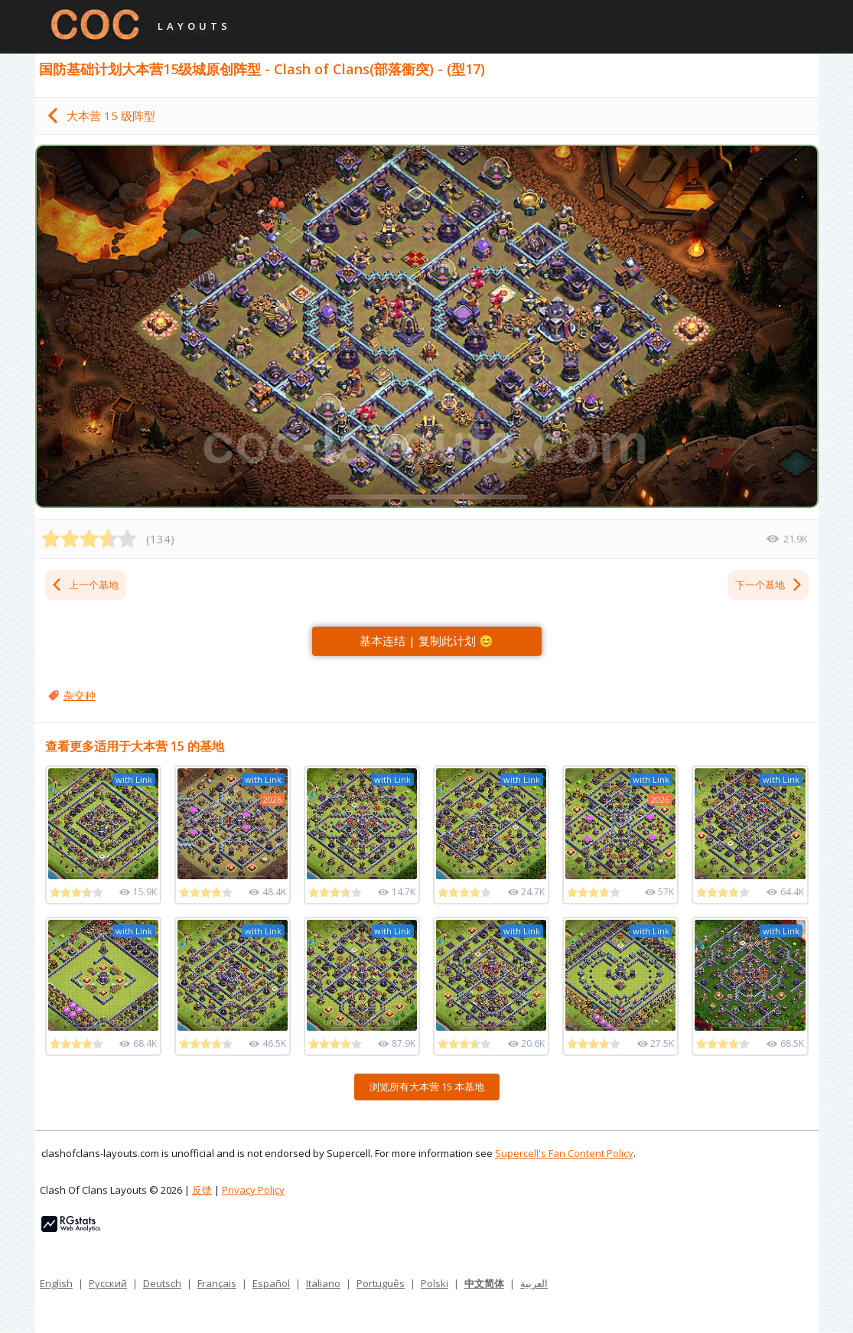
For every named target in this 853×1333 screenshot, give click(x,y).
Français (216, 1283)
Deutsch (162, 1283)
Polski (434, 1283)
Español (271, 1283)
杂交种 (79, 695)
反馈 (202, 1190)
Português (381, 1283)
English (56, 1283)
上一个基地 (84, 585)
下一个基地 (769, 585)
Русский (108, 1283)
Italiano (323, 1283)
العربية (534, 1283)
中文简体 (484, 1283)
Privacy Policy (253, 1190)
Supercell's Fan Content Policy (564, 1153)
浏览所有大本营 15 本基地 (427, 1086)
